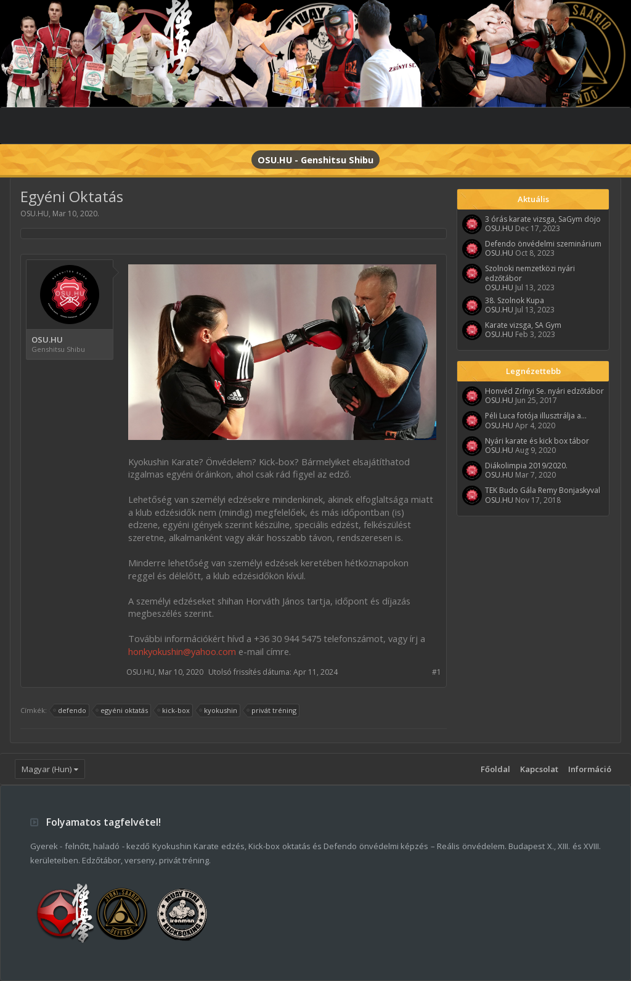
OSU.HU (34, 213)
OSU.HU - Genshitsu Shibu (315, 159)
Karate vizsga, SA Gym (523, 325)
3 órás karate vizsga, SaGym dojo (543, 219)
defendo (70, 710)
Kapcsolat (539, 769)
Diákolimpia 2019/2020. (526, 465)
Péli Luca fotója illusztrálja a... (536, 415)
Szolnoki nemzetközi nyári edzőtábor (530, 273)
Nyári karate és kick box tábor (537, 441)
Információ (589, 769)
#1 (436, 672)
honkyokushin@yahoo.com (182, 651)
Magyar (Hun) (46, 769)
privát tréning (272, 710)
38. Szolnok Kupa (514, 300)
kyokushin (218, 710)
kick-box (174, 710)
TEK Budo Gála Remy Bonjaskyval (542, 490)
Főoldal (495, 769)
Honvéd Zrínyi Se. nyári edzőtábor (544, 391)
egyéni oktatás (122, 710)
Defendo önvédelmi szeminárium (543, 243)
